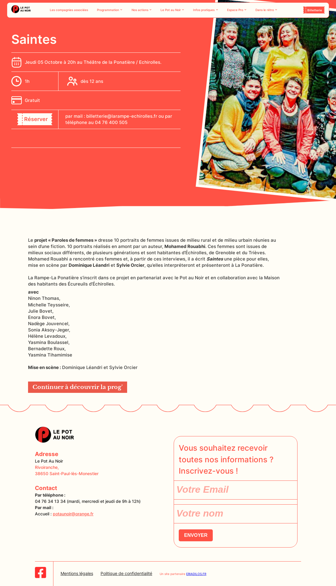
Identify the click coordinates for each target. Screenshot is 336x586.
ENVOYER (195, 535)
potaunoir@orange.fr (73, 513)
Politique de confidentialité (126, 573)
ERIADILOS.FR (196, 574)
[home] (21, 10)
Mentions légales (77, 573)
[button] (110, 10)
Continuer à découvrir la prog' (78, 387)
